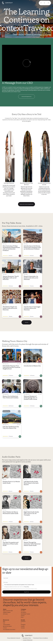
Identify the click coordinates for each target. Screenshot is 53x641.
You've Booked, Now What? (9, 629)
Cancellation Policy (27, 638)
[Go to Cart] (44, 3)
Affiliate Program (6, 612)
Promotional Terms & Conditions (40, 638)
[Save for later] (19, 230)
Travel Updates (6, 624)
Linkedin (23, 626)
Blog (4, 621)
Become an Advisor (7, 626)
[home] (8, 4)
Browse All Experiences (26, 96)
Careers (23, 615)
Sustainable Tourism (25, 614)
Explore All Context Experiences (26, 204)
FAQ (4, 623)
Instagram (23, 624)
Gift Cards (5, 614)
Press (22, 617)
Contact (5, 628)
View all (26, 322)
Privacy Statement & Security (13, 638)
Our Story (23, 610)
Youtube (23, 628)
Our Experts (23, 612)
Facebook (23, 621)
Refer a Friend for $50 (8, 610)
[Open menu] (48, 3)
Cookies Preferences (27, 640)
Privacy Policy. (26, 586)
